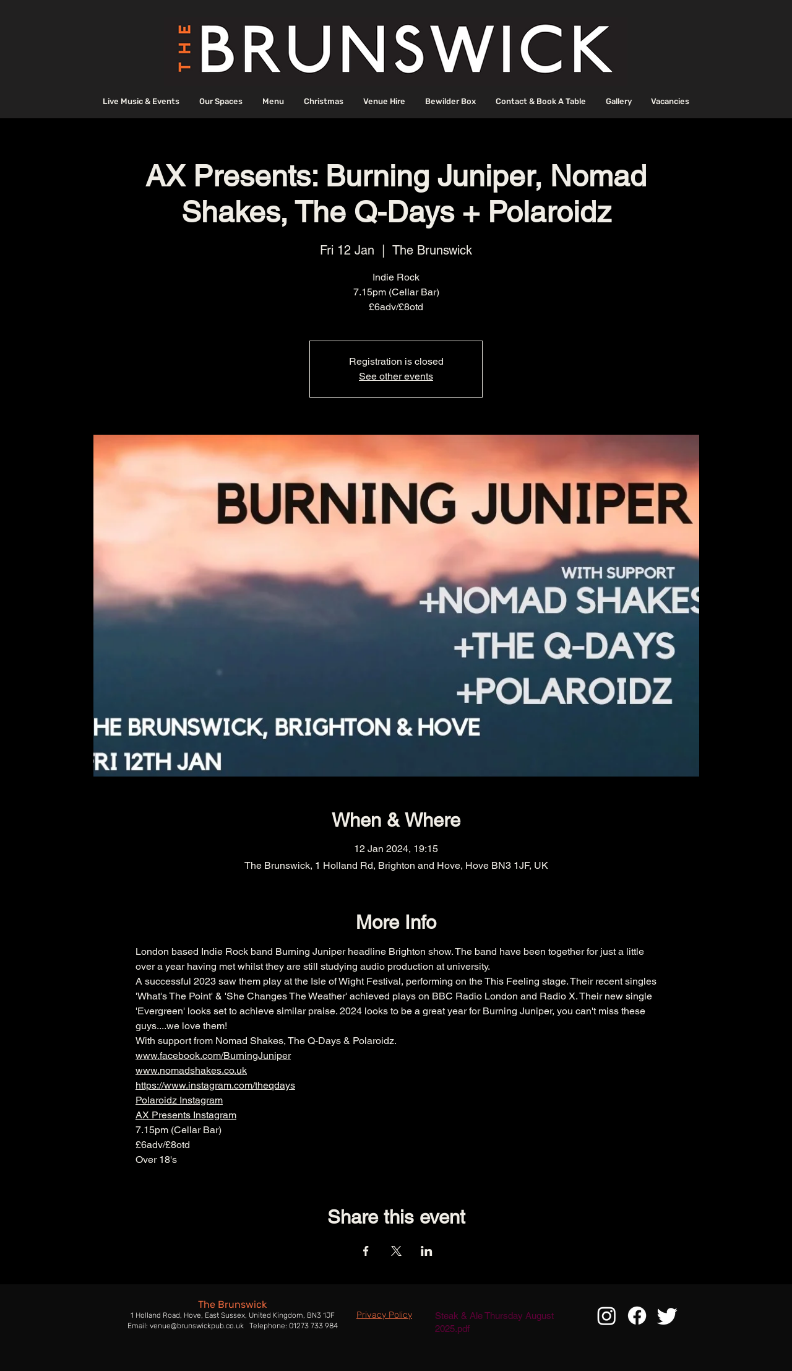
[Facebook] (637, 1316)
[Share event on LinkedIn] (427, 1251)
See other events (396, 376)
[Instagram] (607, 1316)
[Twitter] (667, 1316)
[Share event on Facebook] (366, 1251)
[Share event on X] (396, 1251)
